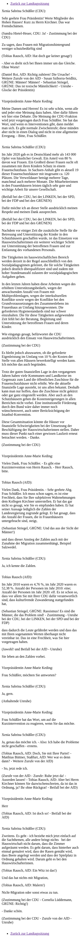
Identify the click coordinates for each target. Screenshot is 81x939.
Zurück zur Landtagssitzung (29, 3)
